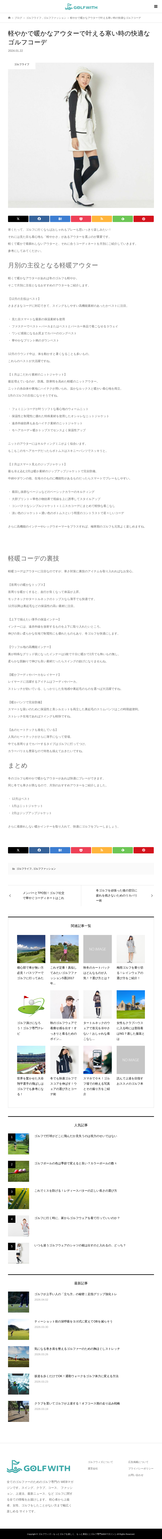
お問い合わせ (135, 1475)
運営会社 (93, 1468)
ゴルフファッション (44, 868)
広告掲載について (138, 1462)
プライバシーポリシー (141, 1468)
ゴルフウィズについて (100, 1462)
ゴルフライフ (24, 868)
